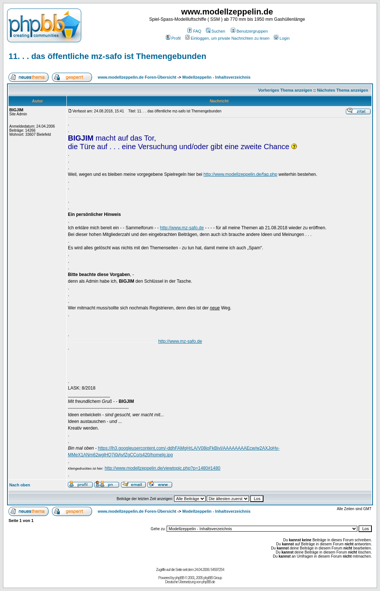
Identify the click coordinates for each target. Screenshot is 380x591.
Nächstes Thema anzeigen (342, 90)
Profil (173, 38)
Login (281, 38)
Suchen (215, 31)
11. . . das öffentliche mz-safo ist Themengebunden (107, 56)
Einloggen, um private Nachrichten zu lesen (227, 38)
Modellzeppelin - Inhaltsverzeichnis (216, 77)
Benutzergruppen (249, 31)
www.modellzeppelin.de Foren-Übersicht (137, 77)
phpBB (179, 578)
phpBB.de (208, 582)
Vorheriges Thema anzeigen (285, 90)
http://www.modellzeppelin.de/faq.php (240, 174)
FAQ (194, 31)
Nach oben (19, 485)
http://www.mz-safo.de (182, 227)
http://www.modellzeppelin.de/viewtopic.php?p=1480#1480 (162, 468)
